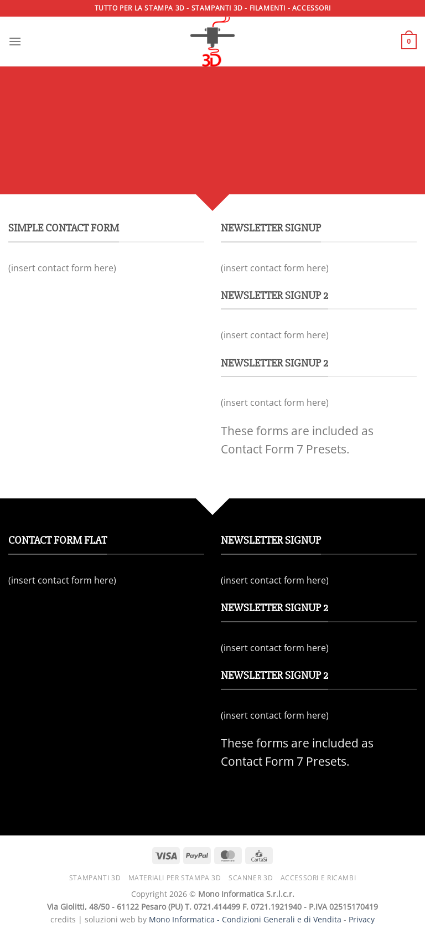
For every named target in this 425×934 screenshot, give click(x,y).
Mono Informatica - (185, 919)
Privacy (362, 919)
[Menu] (15, 41)
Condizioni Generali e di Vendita (281, 919)
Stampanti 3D (95, 878)
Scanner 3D (251, 878)
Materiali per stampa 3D (174, 878)
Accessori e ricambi (318, 878)
